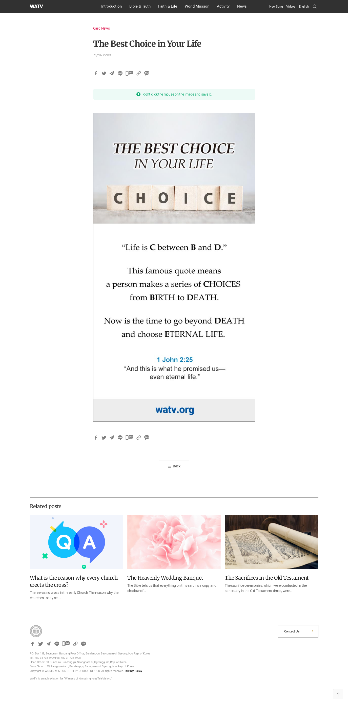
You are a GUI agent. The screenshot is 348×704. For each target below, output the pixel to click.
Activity (223, 6)
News (242, 6)
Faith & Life (167, 6)
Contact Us (292, 631)
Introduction (111, 6)
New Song (276, 6)
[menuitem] (304, 6)
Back (176, 466)
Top (338, 694)
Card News (101, 28)
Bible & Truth (140, 6)
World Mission (197, 6)
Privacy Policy (133, 671)
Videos (290, 6)
